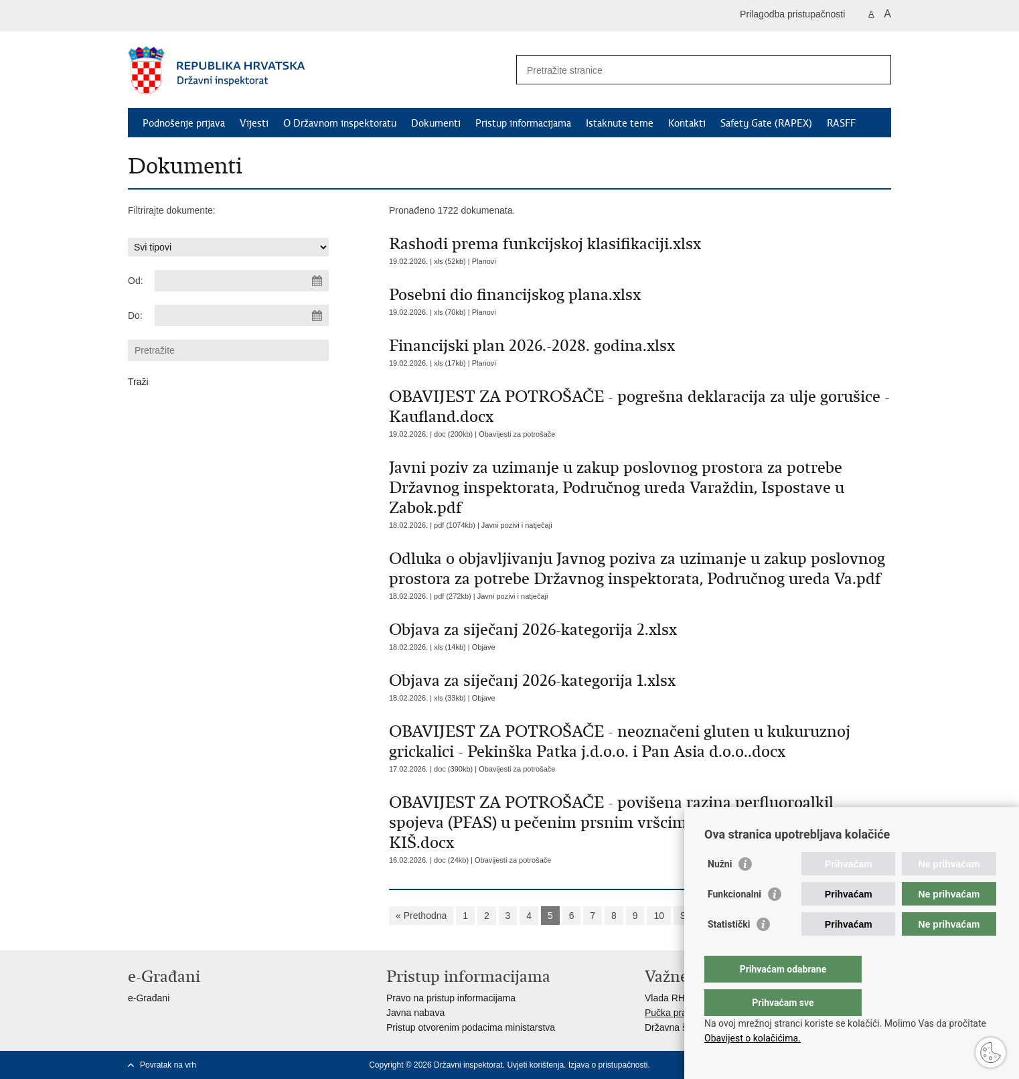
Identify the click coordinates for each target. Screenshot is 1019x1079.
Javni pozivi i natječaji (516, 525)
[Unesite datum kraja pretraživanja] (242, 315)
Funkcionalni (734, 921)
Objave (483, 647)
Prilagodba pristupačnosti (792, 14)
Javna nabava (415, 1012)
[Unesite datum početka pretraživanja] (242, 280)
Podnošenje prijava (184, 123)
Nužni (720, 890)
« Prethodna (421, 915)
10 (658, 915)
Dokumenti (436, 123)
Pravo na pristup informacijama (451, 998)
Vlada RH (665, 998)
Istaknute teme (619, 123)
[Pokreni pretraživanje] (875, 69)
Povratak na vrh (168, 1065)
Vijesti (254, 123)
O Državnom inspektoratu (339, 123)
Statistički (729, 951)
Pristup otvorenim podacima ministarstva (470, 1027)
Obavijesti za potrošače (517, 434)
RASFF (841, 123)
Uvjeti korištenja (535, 1065)
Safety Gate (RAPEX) (766, 123)
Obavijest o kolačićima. (752, 1038)
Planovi (484, 261)
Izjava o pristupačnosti (608, 1065)
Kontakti (687, 123)
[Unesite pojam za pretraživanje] (689, 70)
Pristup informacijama (523, 123)
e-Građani (148, 998)
